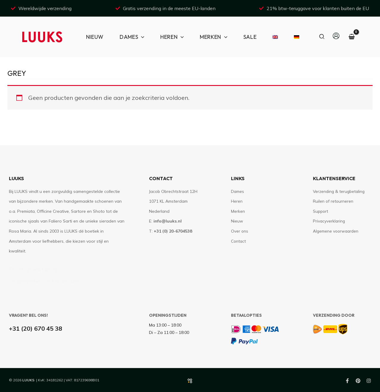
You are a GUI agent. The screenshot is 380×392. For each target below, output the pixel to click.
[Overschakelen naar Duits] (294, 37)
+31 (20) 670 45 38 (35, 328)
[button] (322, 36)
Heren (237, 201)
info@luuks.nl (167, 221)
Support (320, 211)
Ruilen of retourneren (333, 201)
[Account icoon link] (336, 35)
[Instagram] (368, 380)
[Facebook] (347, 380)
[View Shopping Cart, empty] (352, 37)
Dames (237, 191)
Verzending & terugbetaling (340, 191)
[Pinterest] (358, 380)
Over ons (239, 231)
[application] (141, 37)
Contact (238, 241)
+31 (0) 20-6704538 (173, 231)
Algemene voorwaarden (45, 281)
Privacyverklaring (33, 269)
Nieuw (237, 221)
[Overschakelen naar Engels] (272, 37)
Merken (238, 211)
